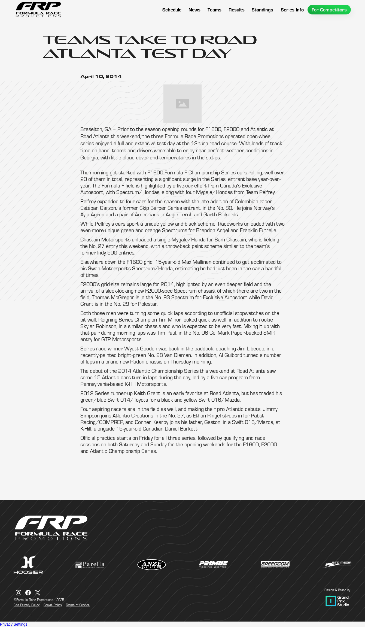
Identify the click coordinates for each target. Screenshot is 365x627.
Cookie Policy (53, 604)
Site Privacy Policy (26, 604)
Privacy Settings (13, 624)
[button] (214, 9)
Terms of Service (78, 604)
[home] (38, 9)
